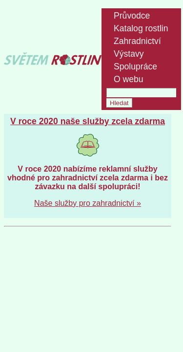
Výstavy (129, 54)
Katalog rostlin (141, 28)
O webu (128, 79)
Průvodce (132, 16)
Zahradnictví (137, 41)
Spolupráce (135, 66)
